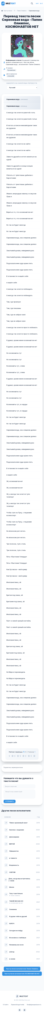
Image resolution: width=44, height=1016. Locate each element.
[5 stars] (34, 755)
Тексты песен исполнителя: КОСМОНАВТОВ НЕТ (22, 974)
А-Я (37, 3)
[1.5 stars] (15, 755)
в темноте (13, 858)
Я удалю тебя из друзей (18, 916)
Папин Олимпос (22, 10)
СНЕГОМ (12, 872)
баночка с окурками (16, 830)
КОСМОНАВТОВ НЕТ (17, 903)
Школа (11, 887)
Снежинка (13, 909)
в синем (12, 959)
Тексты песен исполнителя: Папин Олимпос (22, 969)
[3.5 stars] (26, 755)
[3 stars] (23, 755)
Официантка (14, 851)
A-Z (41, 3)
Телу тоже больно (16, 893)
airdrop (11, 952)
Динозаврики (14, 837)
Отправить (9, 801)
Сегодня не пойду (16, 930)
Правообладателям (17, 1004)
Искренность (14, 865)
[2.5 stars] (20, 755)
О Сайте (5, 1004)
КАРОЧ (11, 923)
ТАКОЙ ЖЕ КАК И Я (16, 901)
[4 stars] (29, 755)
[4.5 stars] (31, 755)
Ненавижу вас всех (16, 945)
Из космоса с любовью (17, 938)
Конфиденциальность (34, 1004)
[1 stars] (12, 755)
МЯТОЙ (12, 844)
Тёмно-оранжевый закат (18, 823)
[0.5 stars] (10, 755)
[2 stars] (18, 755)
